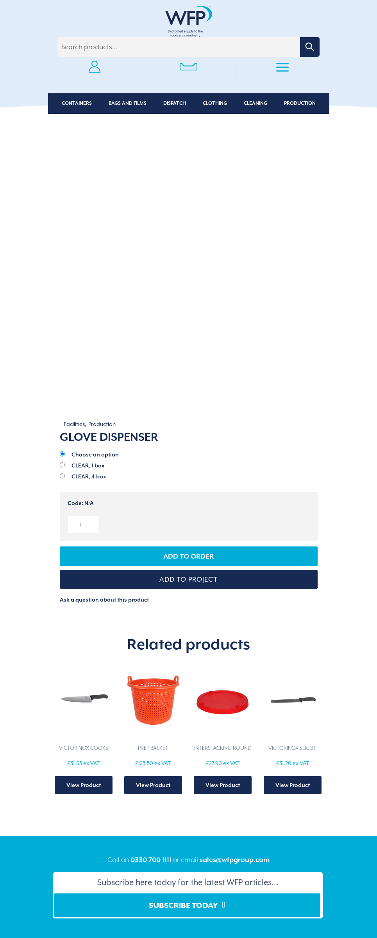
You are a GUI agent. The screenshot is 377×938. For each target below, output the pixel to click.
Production (300, 103)
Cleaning (255, 103)
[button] (189, 579)
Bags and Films (128, 103)
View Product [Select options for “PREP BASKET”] (153, 785)
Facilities (74, 424)
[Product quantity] (83, 524)
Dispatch (174, 103)
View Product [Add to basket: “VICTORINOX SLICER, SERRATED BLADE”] (292, 785)
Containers (77, 103)
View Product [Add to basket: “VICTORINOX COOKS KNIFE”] (83, 785)
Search (310, 47)
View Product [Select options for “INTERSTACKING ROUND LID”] (222, 785)
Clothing (215, 103)
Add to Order (188, 556)
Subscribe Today (183, 905)
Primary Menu (282, 68)
